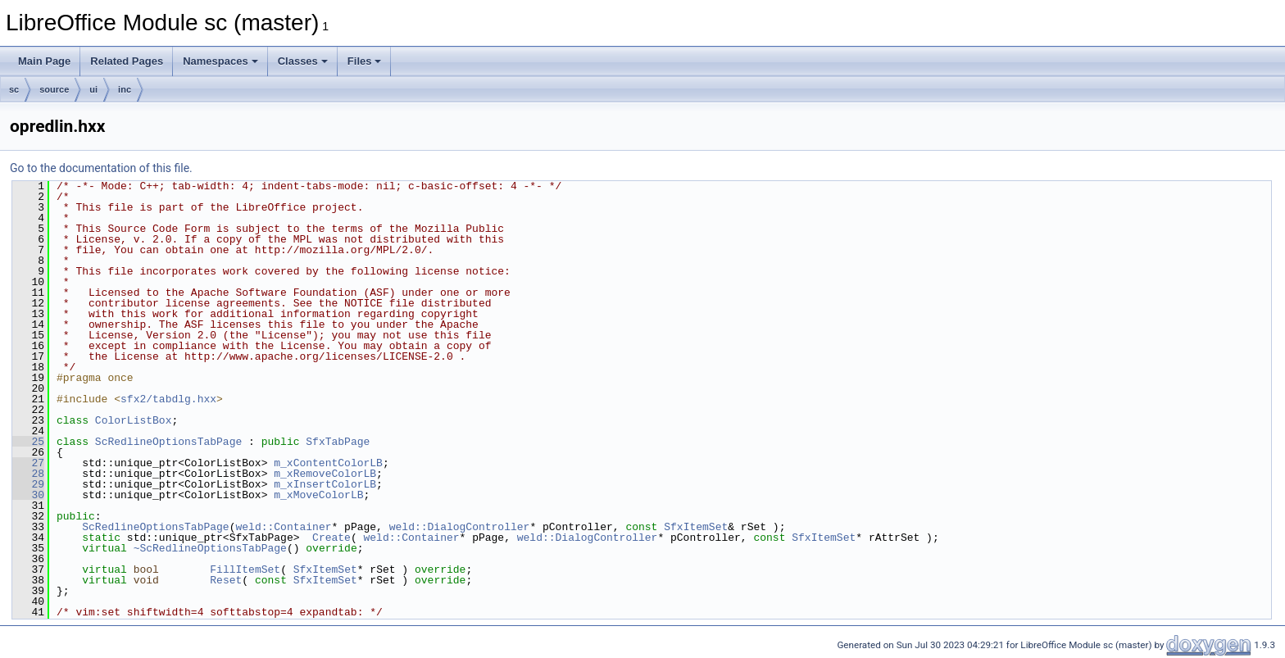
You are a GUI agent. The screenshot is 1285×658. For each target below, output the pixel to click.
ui (93, 89)
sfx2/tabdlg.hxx (168, 399)
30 (28, 495)
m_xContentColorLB (328, 463)
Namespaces (220, 61)
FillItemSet (245, 569)
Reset (226, 580)
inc (124, 89)
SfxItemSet (696, 527)
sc (14, 89)
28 (28, 473)
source (54, 89)
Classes (303, 61)
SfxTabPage (338, 441)
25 (28, 441)
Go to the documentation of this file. (101, 168)
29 (28, 484)
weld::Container (283, 527)
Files (364, 61)
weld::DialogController (459, 527)
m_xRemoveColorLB (325, 473)
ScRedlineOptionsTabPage (168, 441)
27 (28, 463)
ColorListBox (133, 420)
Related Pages (126, 61)
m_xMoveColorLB (318, 495)
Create (331, 537)
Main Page (44, 61)
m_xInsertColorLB (325, 484)
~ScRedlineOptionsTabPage (210, 548)
